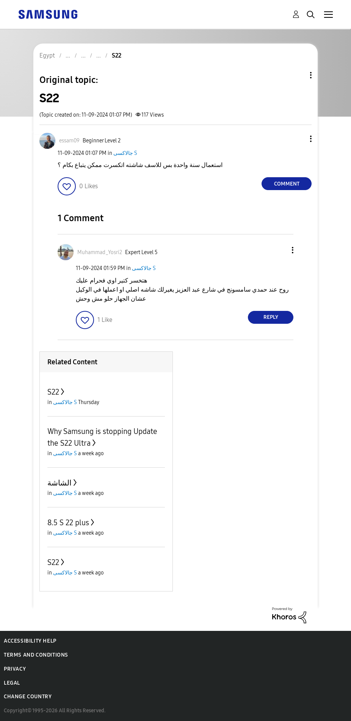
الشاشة (59, 482)
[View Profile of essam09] (69, 140)
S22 (53, 391)
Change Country (28, 696)
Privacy (15, 669)
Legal (12, 683)
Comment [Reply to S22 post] (286, 184)
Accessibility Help (30, 641)
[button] (298, 139)
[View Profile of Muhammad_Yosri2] (99, 252)
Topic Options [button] (298, 75)
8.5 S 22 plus (68, 522)
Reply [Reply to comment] (270, 317)
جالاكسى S (125, 153)
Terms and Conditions (36, 655)
